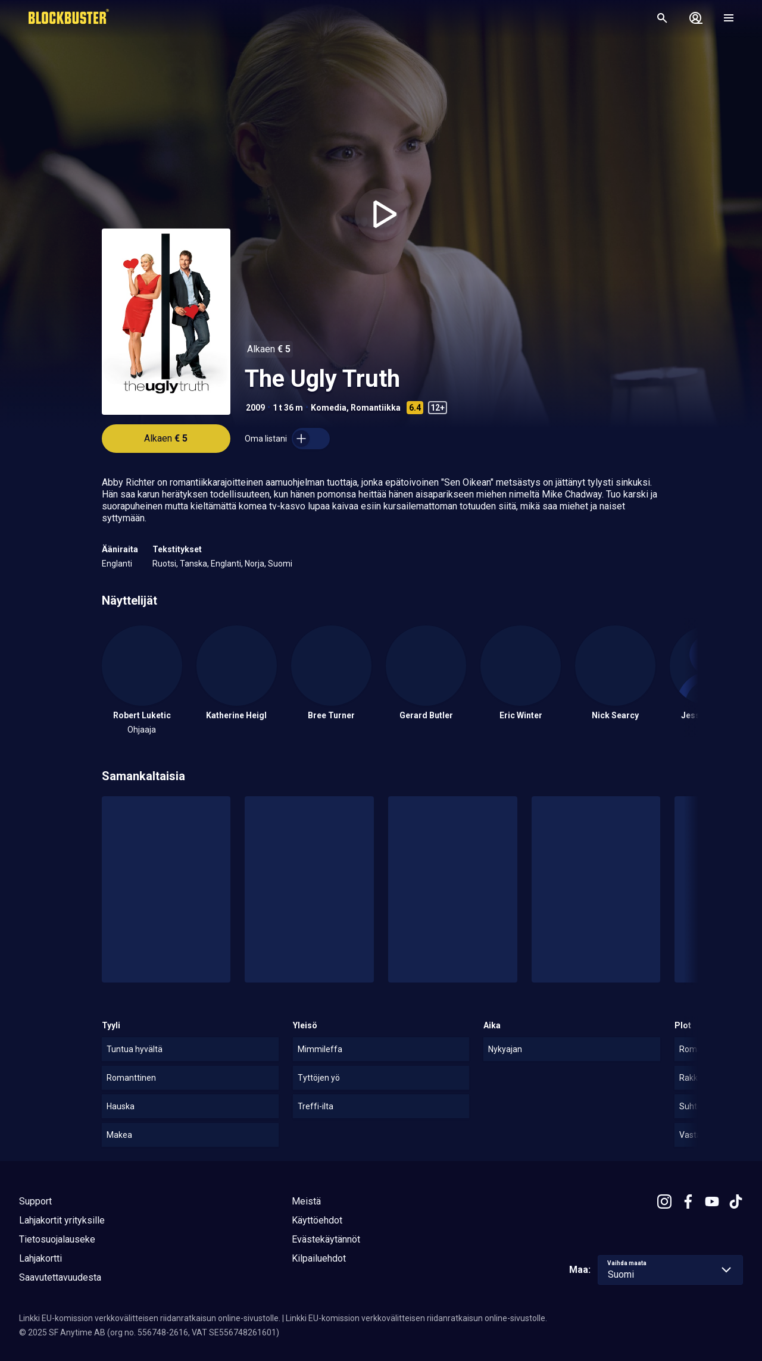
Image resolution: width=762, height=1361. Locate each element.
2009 (255, 407)
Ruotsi (164, 563)
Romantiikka (376, 407)
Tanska (193, 563)
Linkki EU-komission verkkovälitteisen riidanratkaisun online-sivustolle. (149, 1318)
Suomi (280, 563)
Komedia (328, 407)
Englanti (117, 563)
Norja (254, 563)
